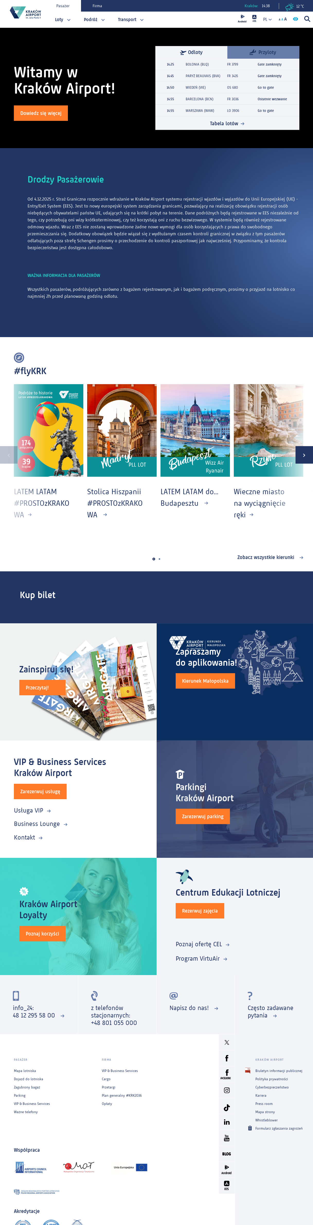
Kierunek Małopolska (205, 681)
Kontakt (24, 837)
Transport (127, 19)
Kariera (260, 1095)
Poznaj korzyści (42, 934)
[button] (153, 559)
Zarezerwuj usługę (40, 791)
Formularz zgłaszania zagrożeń (279, 1128)
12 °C (294, 7)
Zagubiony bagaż (27, 1087)
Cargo (106, 1079)
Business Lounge (37, 824)
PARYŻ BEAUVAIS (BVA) (203, 76)
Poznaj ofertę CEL (199, 944)
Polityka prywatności (271, 1079)
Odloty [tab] (191, 52)
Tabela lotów (224, 123)
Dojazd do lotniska (28, 1079)
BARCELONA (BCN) (199, 99)
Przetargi (108, 1087)
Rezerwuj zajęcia (200, 911)
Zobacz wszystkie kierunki (266, 557)
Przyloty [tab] (262, 52)
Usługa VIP (28, 810)
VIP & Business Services (32, 1104)
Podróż (90, 19)
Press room (264, 1104)
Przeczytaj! (37, 687)
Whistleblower (266, 1120)
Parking (19, 1095)
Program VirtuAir (198, 958)
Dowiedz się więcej (40, 113)
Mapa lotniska (25, 1071)
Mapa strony (265, 1112)
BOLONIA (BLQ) (197, 64)
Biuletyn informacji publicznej (278, 1071)
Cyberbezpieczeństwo (272, 1087)
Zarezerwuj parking (202, 816)
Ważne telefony (26, 1112)
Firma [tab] (97, 5)
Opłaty (107, 1104)
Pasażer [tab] (62, 5)
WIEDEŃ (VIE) (196, 87)
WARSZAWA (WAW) (200, 111)
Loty (59, 19)
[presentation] (8, 455)
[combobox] (265, 19)
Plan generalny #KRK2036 (122, 1095)
